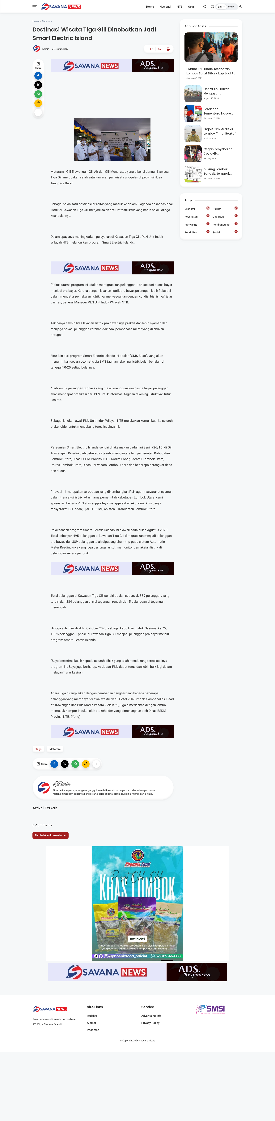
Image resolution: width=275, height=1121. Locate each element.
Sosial (225, 232)
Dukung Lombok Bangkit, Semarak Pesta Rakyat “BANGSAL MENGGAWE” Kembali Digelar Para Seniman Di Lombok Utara (219, 171)
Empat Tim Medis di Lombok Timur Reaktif (220, 131)
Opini (191, 6)
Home (150, 6)
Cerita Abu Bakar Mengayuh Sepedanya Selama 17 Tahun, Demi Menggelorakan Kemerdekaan (218, 91)
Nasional (165, 6)
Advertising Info (151, 1016)
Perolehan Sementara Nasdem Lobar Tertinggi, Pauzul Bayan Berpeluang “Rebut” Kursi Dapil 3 (219, 111)
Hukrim (225, 208)
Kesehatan (196, 216)
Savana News (147, 1040)
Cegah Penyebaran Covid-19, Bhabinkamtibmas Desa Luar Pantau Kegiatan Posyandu (218, 151)
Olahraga (225, 216)
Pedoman (93, 1030)
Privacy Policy (150, 1023)
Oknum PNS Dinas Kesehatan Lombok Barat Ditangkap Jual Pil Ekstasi (210, 71)
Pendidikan (196, 232)
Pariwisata (196, 224)
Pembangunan (225, 224)
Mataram (47, 21)
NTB (179, 6)
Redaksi (92, 1016)
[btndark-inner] (226, 6)
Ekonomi (196, 208)
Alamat (91, 1023)
